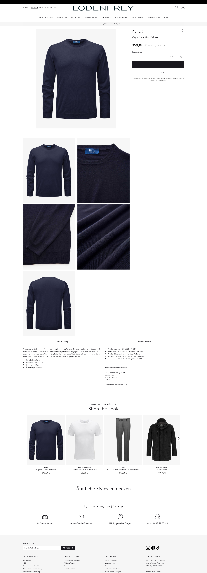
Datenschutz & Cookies (31, 566)
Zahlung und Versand (72, 560)
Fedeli (137, 32)
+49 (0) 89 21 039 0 (154, 566)
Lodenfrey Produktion (113, 568)
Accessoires (121, 18)
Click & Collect (70, 568)
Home (86, 24)
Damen (26, 7)
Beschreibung (62, 341)
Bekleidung (91, 18)
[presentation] (103, 444)
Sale (166, 18)
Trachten (137, 18)
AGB (25, 563)
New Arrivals (46, 18)
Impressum (27, 560)
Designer (62, 18)
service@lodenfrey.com (155, 563)
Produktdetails (144, 341)
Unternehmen (110, 563)
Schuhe (106, 18)
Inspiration (153, 18)
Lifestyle (51, 7)
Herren (34, 7)
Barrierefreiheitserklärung (32, 568)
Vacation (76, 18)
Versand (162, 46)
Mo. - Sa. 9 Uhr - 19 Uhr (155, 560)
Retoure (67, 566)
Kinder (42, 7)
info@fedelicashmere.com (116, 384)
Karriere (108, 566)
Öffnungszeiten (111, 560)
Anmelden (68, 548)
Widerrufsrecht (69, 563)
